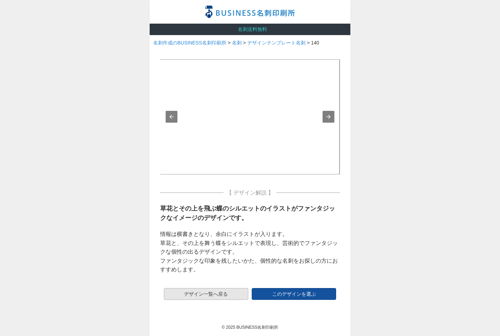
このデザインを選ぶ (294, 294)
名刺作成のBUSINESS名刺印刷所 (189, 43)
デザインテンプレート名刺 (276, 43)
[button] (171, 117)
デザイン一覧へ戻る (206, 294)
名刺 (237, 43)
